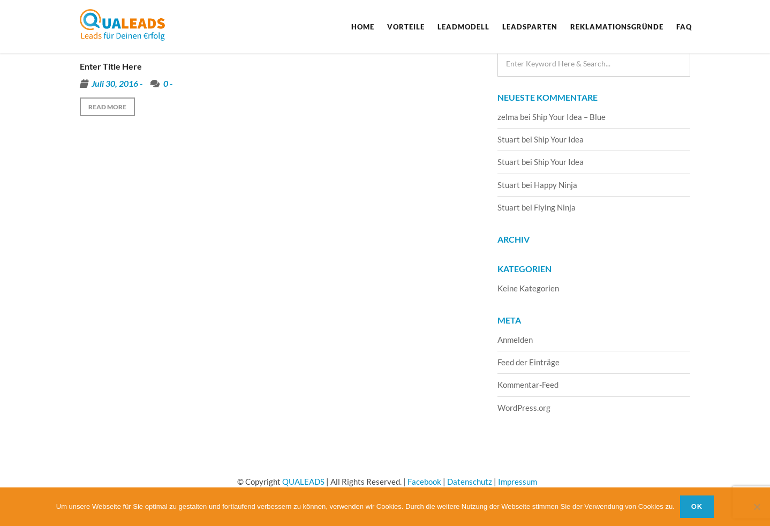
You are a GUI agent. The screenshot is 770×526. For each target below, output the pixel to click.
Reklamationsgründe (616, 26)
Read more (107, 107)
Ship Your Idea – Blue (569, 117)
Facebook (424, 481)
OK (697, 506)
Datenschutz (469, 481)
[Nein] (756, 506)
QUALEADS (303, 481)
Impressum (517, 481)
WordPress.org (523, 407)
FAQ (684, 26)
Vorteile (406, 26)
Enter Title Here (111, 66)
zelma (507, 117)
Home (362, 26)
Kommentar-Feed (527, 384)
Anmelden (515, 339)
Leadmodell (463, 26)
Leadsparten (529, 26)
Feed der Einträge (528, 362)
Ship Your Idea (559, 139)
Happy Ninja (555, 185)
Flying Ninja (555, 207)
